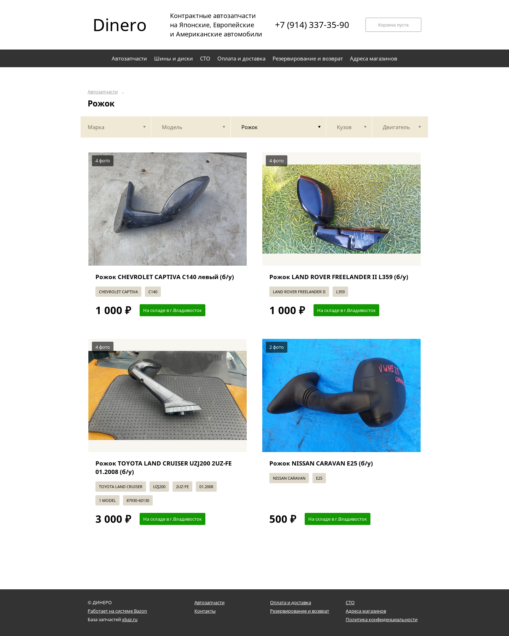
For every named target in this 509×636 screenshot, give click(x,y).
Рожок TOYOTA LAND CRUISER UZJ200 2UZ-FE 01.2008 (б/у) (163, 467)
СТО (350, 602)
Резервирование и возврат (299, 611)
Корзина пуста (393, 25)
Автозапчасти (103, 91)
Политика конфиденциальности (381, 619)
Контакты (205, 611)
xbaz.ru (130, 619)
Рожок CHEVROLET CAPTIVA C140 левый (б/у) (164, 277)
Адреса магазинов (366, 611)
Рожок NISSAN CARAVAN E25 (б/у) (321, 463)
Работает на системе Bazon (117, 611)
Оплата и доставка (290, 602)
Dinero (120, 24)
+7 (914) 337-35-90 (312, 24)
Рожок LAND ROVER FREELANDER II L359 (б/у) (338, 277)
